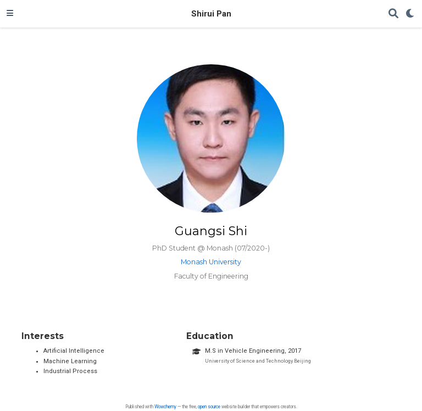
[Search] (393, 14)
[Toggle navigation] (10, 13)
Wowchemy (165, 406)
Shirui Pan (211, 14)
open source (209, 406)
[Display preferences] (410, 14)
